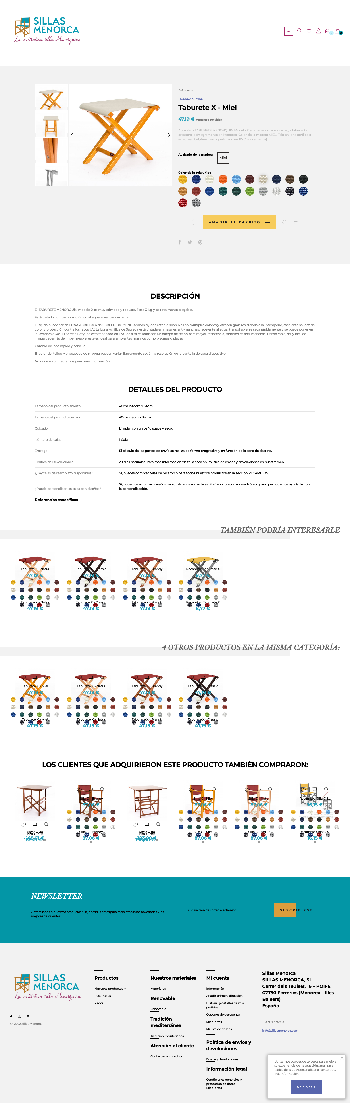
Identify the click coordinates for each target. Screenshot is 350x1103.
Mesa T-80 (147, 823)
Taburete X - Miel (35, 711)
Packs (98, 995)
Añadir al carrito (239, 214)
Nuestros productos (108, 980)
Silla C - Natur (259, 823)
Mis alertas (214, 1013)
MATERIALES (127, 31)
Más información (286, 1074)
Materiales (158, 980)
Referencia (185, 90)
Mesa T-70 (35, 823)
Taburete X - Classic (91, 594)
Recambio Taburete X (203, 594)
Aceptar (306, 1087)
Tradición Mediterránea (167, 1027)
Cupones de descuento (223, 1006)
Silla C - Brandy (91, 823)
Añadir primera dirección (224, 987)
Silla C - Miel (203, 823)
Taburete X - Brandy (147, 594)
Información (215, 980)
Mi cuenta (217, 969)
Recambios (102, 987)
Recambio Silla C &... (315, 823)
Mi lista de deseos (219, 1021)
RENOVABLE (152, 31)
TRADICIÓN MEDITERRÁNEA (187, 31)
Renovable (158, 1000)
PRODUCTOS (103, 31)
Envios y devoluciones (222, 1051)
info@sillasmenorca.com (280, 1022)
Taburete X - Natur (35, 594)
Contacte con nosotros (166, 1048)
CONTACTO (222, 31)
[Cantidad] (188, 214)
